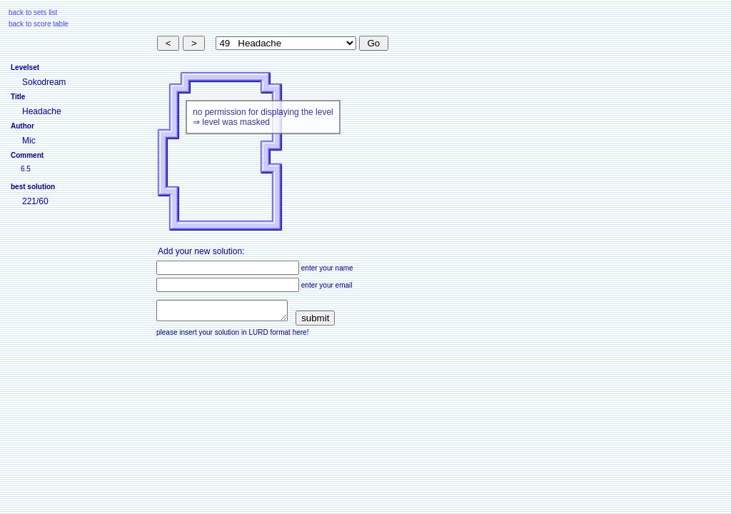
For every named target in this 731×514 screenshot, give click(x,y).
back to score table (39, 24)
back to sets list (33, 12)
